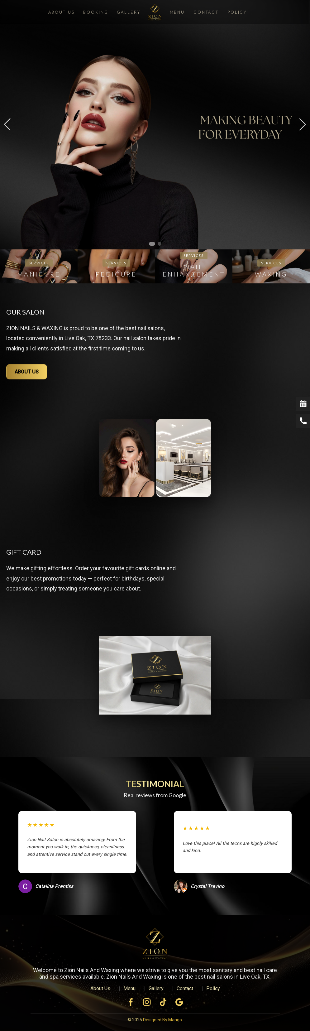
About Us (61, 12)
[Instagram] (147, 1002)
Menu (177, 12)
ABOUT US (27, 372)
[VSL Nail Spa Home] (155, 945)
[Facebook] (130, 1002)
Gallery (128, 12)
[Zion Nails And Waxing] (155, 12)
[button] (152, 244)
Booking (95, 12)
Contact (206, 12)
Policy (237, 12)
